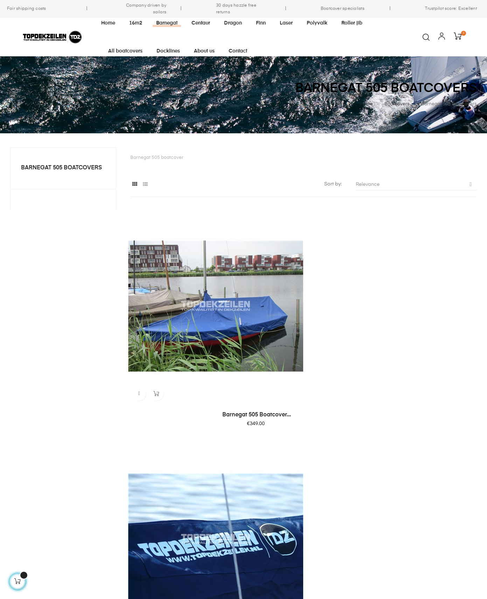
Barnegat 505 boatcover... (183, 337)
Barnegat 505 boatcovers (61, 168)
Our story (237, 465)
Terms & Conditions (249, 490)
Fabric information (329, 478)
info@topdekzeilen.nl (31, 516)
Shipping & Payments (251, 503)
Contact (316, 465)
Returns (316, 490)
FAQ (312, 503)
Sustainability (241, 478)
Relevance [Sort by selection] (416, 184)
